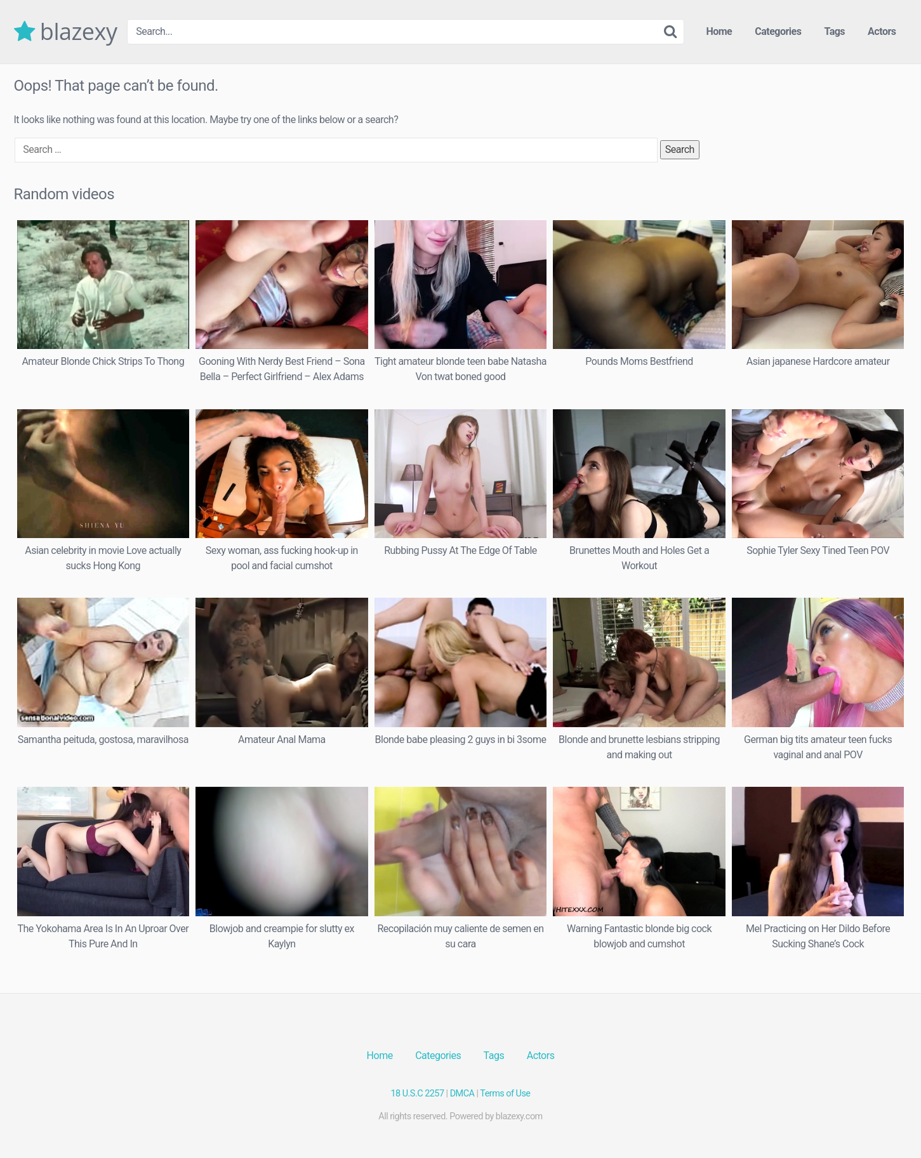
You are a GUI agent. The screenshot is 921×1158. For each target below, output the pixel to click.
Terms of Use (505, 1093)
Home (719, 31)
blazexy (65, 31)
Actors (882, 31)
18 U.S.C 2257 (417, 1093)
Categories (778, 31)
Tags (834, 31)
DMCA (462, 1093)
